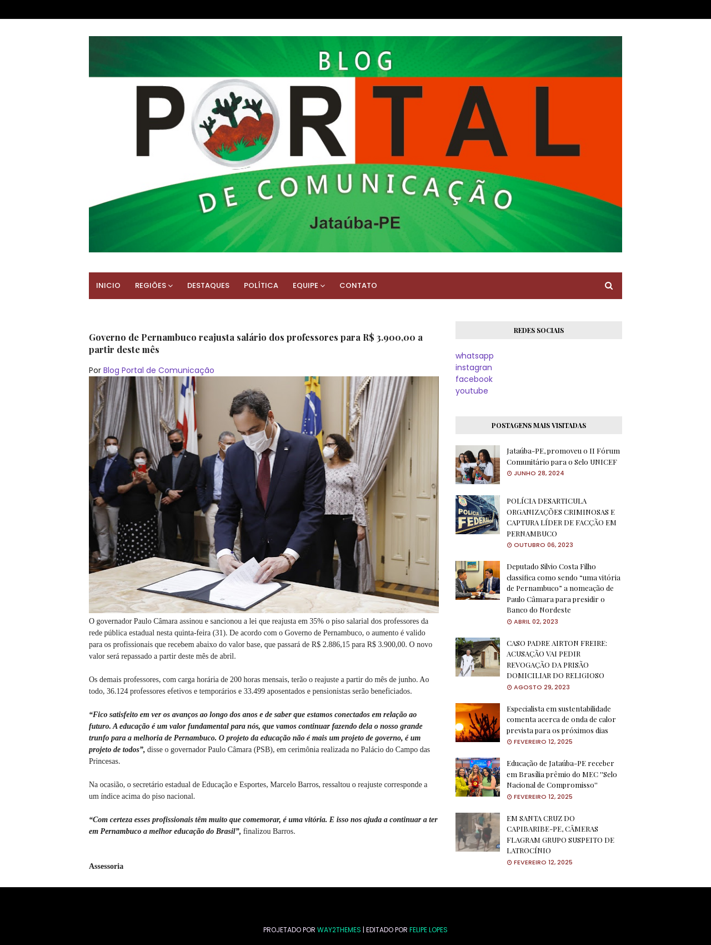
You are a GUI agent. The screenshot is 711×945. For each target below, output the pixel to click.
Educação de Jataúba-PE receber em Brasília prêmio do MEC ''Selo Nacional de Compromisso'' (562, 773)
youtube (471, 390)
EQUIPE (305, 285)
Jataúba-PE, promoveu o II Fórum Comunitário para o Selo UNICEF (563, 456)
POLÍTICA (261, 285)
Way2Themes (339, 929)
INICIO (108, 285)
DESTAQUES (208, 285)
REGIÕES (150, 285)
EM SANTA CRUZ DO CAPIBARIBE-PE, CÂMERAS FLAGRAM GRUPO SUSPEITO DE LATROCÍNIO (560, 834)
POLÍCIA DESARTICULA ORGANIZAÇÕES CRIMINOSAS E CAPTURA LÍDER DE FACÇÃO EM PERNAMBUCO (562, 517)
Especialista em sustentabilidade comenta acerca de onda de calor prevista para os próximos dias (561, 719)
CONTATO (358, 285)
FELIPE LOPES (428, 929)
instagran (473, 367)
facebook (474, 379)
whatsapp (474, 355)
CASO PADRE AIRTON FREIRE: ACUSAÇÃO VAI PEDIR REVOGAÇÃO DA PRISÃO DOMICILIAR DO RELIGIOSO (557, 659)
